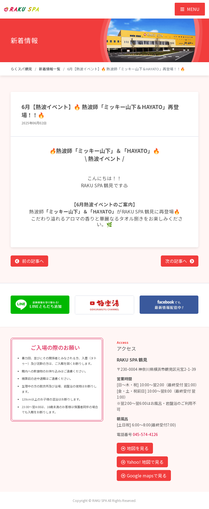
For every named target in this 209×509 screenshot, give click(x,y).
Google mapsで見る (144, 475)
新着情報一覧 (49, 68)
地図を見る (135, 448)
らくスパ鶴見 (21, 68)
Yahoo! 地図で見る (142, 462)
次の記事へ (176, 261)
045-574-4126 (145, 434)
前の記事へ (33, 261)
